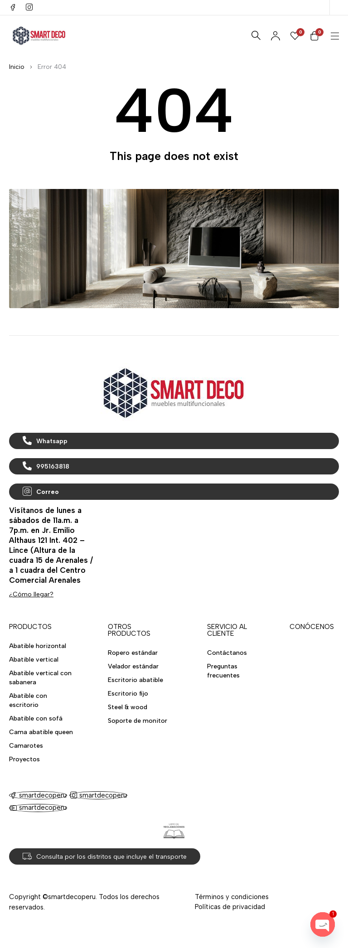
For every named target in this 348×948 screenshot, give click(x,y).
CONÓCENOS (312, 627)
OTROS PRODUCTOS (129, 630)
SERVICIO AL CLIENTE (227, 630)
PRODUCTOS (30, 627)
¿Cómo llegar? (31, 594)
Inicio (16, 67)
